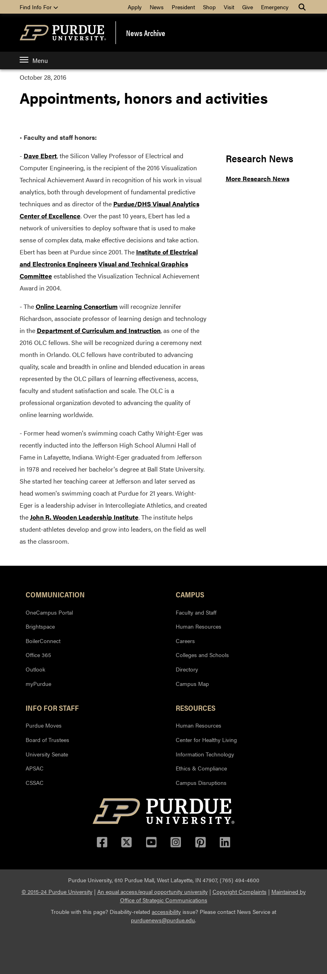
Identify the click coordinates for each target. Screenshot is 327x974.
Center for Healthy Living (206, 740)
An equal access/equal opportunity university (152, 891)
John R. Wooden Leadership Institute (84, 517)
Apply (135, 7)
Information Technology (205, 754)
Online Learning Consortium (77, 306)
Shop (209, 7)
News (157, 7)
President (183, 7)
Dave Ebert (40, 155)
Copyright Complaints (240, 891)
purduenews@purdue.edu (163, 920)
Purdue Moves (44, 725)
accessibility (166, 911)
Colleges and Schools (202, 655)
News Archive (145, 33)
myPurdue (38, 684)
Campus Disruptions (201, 782)
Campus (190, 594)
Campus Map (192, 684)
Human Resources (198, 626)
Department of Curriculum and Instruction (98, 330)
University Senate (47, 754)
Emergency (275, 7)
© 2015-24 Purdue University (57, 891)
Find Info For (39, 7)
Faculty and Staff (196, 612)
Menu (34, 60)
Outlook (35, 669)
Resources (195, 707)
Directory (187, 669)
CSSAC (35, 782)
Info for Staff (52, 707)
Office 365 (38, 655)
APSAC (35, 768)
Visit (229, 7)
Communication (55, 594)
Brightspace (40, 626)
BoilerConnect (43, 641)
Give (247, 7)
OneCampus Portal (49, 612)
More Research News (257, 178)
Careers (185, 641)
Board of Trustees (47, 740)
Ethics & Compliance (201, 768)
